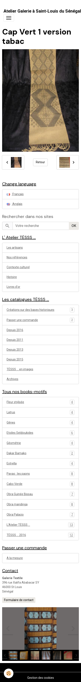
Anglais (14, 204)
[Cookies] (8, 673)
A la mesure (15, 558)
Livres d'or (13, 286)
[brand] (42, 11)
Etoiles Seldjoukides (40, 432)
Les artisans (15, 247)
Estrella (40, 463)
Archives (12, 379)
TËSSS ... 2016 (40, 535)
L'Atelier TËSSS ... (40, 524)
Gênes (40, 422)
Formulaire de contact (18, 600)
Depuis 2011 (15, 340)
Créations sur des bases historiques (30, 309)
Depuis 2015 (15, 359)
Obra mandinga (40, 504)
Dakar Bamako (40, 453)
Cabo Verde (40, 484)
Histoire (12, 277)
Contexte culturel (18, 267)
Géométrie (40, 443)
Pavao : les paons (40, 473)
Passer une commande (22, 320)
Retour (40, 162)
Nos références (17, 257)
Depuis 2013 (15, 349)
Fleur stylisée (40, 402)
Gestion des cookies (40, 677)
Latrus (40, 412)
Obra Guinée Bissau (40, 494)
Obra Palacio (40, 514)
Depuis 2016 (15, 330)
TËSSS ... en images (20, 369)
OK (74, 226)
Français (15, 194)
